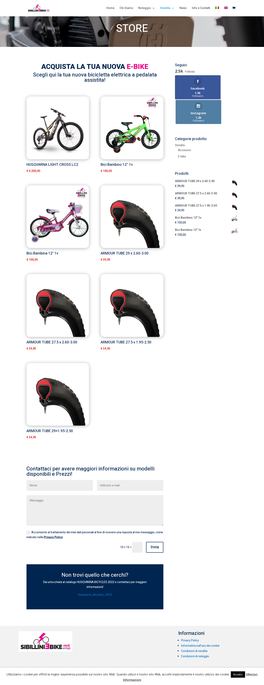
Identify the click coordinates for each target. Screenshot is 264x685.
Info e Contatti (201, 8)
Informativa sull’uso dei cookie (200, 646)
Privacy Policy (53, 537)
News (183, 8)
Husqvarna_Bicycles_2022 (95, 595)
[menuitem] (217, 12)
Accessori (184, 125)
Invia (155, 547)
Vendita (165, 8)
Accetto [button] (238, 674)
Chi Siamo (126, 8)
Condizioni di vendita (194, 651)
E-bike (182, 132)
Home (110, 8)
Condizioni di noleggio (195, 656)
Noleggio (144, 8)
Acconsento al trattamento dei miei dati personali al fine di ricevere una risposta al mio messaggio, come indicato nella (94, 534)
